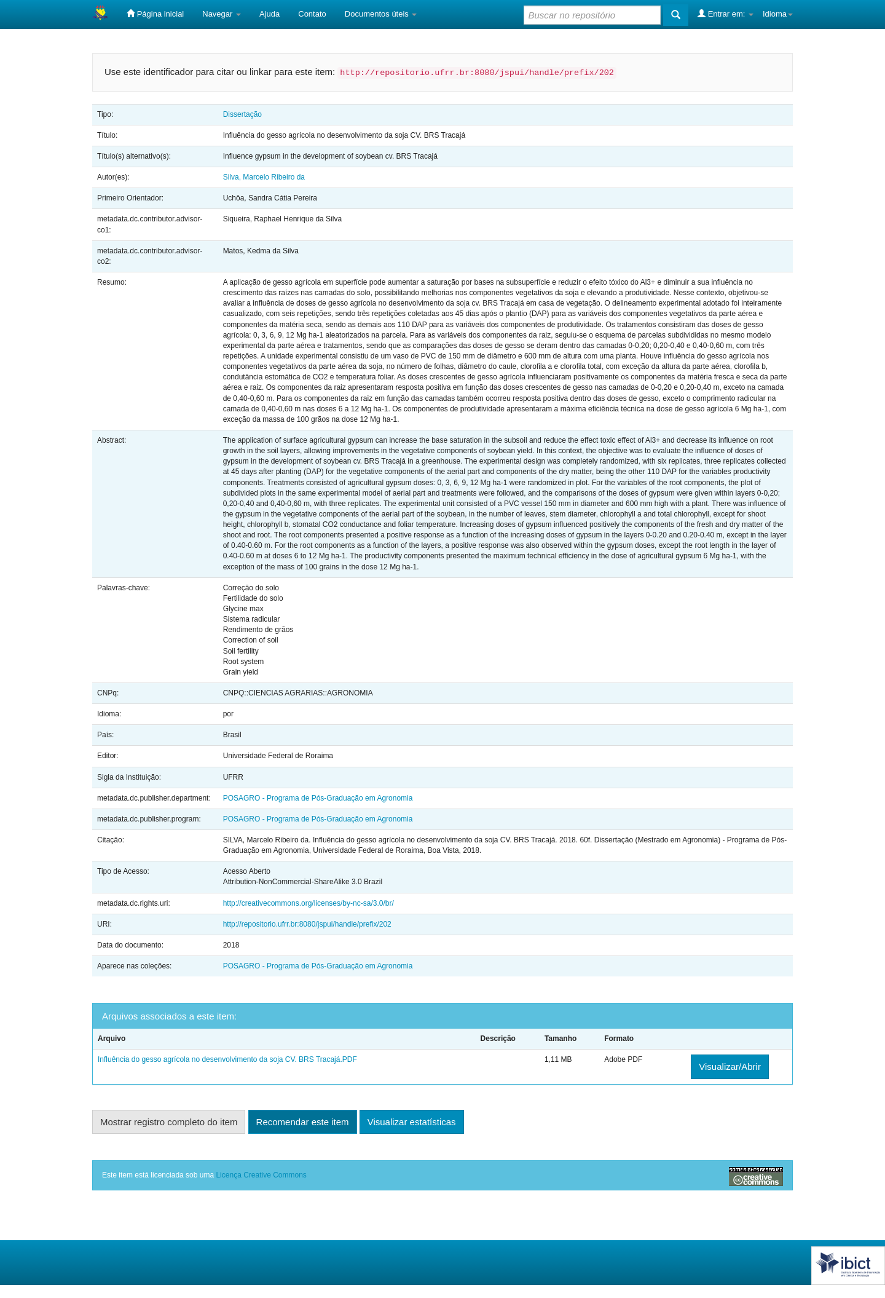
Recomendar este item (302, 1122)
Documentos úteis (381, 13)
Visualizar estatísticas (412, 1122)
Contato (312, 13)
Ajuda (269, 13)
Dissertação (242, 114)
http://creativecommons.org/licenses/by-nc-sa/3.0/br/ (308, 903)
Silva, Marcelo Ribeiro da (264, 177)
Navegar (221, 13)
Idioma (778, 13)
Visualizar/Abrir (730, 1066)
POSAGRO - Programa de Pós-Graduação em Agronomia (318, 798)
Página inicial (155, 13)
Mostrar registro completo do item (168, 1122)
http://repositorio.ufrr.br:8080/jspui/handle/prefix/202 (307, 924)
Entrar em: (725, 13)
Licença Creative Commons (261, 1175)
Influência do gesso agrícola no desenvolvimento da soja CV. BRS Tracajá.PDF (227, 1059)
